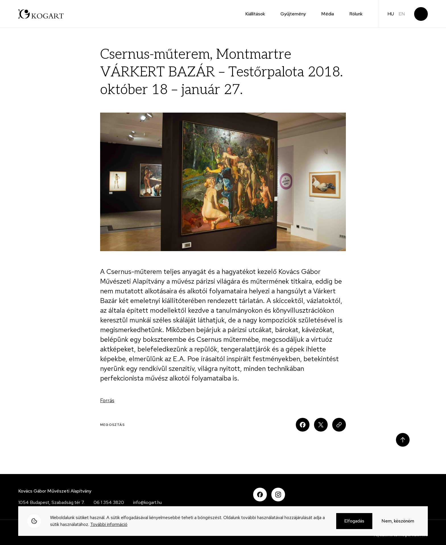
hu (390, 14)
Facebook (260, 494)
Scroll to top (403, 440)
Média (327, 14)
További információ (108, 525)
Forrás (107, 400)
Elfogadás (354, 521)
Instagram (278, 494)
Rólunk (356, 14)
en (401, 14)
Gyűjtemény (293, 14)
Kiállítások (255, 14)
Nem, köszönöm (397, 521)
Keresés (421, 14)
